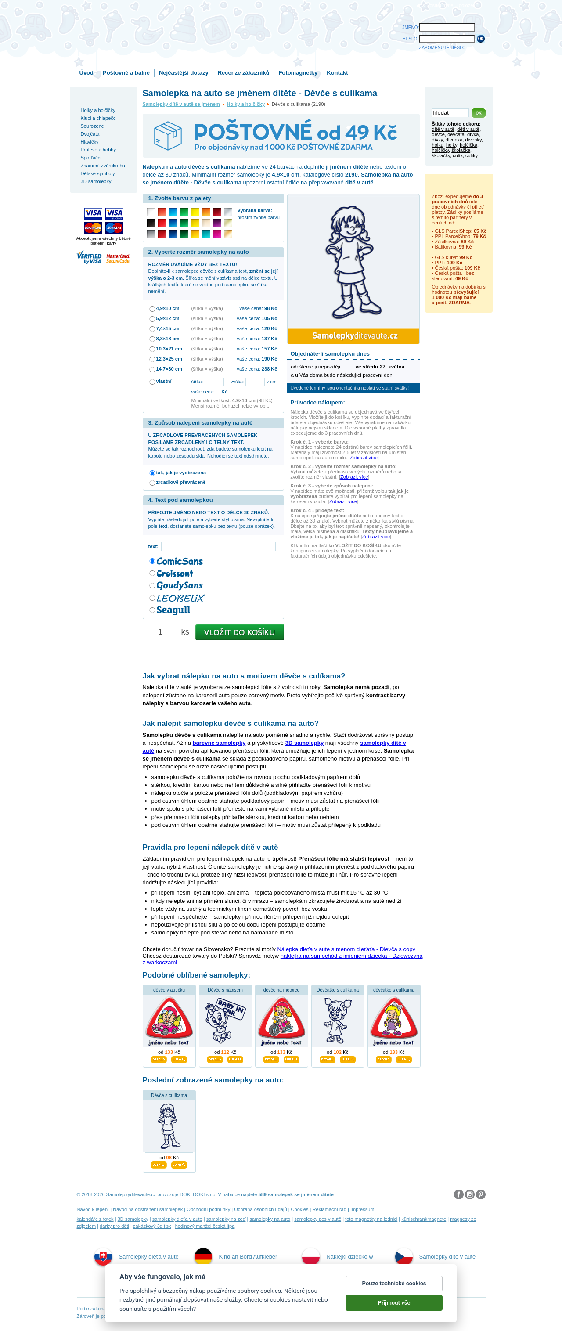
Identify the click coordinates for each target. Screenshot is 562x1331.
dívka (473, 134)
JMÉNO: (411, 27)
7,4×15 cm (168, 328)
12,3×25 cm (169, 358)
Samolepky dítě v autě (435, 1257)
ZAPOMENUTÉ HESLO (442, 47)
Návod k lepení (93, 1209)
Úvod (86, 72)
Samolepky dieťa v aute (136, 1257)
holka (437, 145)
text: (154, 546)
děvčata (456, 134)
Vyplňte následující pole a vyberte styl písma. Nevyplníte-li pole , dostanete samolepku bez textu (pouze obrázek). (211, 519)
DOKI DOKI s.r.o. (198, 1194)
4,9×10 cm (168, 308)
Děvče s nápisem (225, 990)
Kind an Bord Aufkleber (236, 1257)
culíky (471, 155)
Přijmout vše (394, 1302)
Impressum (362, 1209)
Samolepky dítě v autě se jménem (181, 104)
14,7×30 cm (169, 369)
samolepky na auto (269, 1219)
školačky (441, 155)
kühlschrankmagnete (423, 1219)
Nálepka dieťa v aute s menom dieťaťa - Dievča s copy (346, 949)
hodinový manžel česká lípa (205, 1226)
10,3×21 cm (169, 348)
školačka (460, 150)
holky (451, 145)
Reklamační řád (329, 1209)
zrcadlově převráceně (181, 482)
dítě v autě (443, 129)
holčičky (440, 150)
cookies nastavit (291, 1299)
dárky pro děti (114, 1226)
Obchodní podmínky (208, 1209)
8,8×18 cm (168, 338)
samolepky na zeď (226, 1219)
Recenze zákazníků (244, 72)
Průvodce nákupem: (318, 402)
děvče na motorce (281, 990)
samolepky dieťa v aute (177, 1219)
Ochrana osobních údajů (260, 1209)
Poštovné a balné (126, 72)
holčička (468, 145)
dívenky (473, 139)
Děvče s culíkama (169, 1095)
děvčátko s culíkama (393, 990)
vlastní (164, 381)
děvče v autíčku (169, 990)
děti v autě (468, 129)
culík (458, 155)
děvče (438, 134)
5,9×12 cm (168, 318)
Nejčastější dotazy (184, 72)
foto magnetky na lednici (371, 1219)
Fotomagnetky (297, 72)
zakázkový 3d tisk (152, 1226)
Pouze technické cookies (394, 1283)
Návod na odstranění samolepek (148, 1209)
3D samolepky (133, 1219)
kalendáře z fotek (95, 1219)
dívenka (454, 139)
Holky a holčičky (246, 104)
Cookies (300, 1209)
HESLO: (411, 38)
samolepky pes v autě (317, 1219)
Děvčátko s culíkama (338, 990)
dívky (437, 139)
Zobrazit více (364, 457)
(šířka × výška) (207, 308)
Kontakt (337, 72)
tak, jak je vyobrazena (181, 472)
